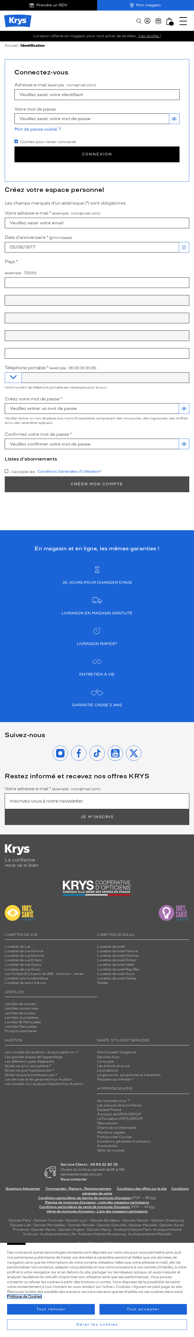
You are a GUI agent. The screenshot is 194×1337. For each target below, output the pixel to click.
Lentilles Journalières (21, 1018)
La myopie (105, 1061)
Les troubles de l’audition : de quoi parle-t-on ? (41, 1052)
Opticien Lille (20, 1225)
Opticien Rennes (81, 1225)
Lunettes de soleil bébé (115, 964)
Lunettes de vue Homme (24, 955)
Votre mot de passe (35, 109)
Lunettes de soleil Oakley (117, 978)
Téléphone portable (50, 368)
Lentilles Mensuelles (21, 1026)
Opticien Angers (71, 1229)
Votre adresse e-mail (52, 213)
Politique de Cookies (24, 1296)
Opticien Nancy (99, 1229)
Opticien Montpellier (49, 1225)
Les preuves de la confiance (119, 1105)
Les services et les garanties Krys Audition (39, 1079)
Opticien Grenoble (111, 1225)
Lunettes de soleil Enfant (117, 960)
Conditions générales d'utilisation (124, 1141)
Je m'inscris (97, 817)
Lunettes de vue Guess (23, 964)
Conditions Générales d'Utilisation (68, 471)
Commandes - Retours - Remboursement (78, 1189)
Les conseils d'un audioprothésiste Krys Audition (44, 1084)
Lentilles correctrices (21, 1008)
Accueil (11, 46)
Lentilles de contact (20, 1004)
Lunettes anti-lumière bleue (26, 978)
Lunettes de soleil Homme (118, 955)
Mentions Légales (111, 1132)
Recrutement (107, 1123)
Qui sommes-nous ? (113, 1101)
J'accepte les (53, 472)
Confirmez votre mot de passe (38, 434)
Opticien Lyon (76, 1220)
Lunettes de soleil (111, 947)
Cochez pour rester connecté (45, 142)
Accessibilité (107, 1146)
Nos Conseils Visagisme (116, 1052)
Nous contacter (74, 1179)
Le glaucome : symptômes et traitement (129, 1075)
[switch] (174, 118)
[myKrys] (147, 21)
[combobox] (97, 282)
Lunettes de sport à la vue (25, 983)
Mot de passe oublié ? (37, 129)
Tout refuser (51, 1309)
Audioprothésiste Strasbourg (102, 1234)
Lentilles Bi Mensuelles (23, 1022)
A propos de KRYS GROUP (119, 1114)
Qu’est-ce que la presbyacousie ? (31, 1075)
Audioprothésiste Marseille (149, 1234)
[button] (169, 21)
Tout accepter (143, 1309)
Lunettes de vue (17, 947)
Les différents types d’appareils (29, 1061)
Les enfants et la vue (113, 1066)
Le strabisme (107, 1070)
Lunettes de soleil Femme (117, 951)
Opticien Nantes (136, 1220)
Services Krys (108, 1057)
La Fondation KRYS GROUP (120, 1119)
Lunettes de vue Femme (24, 951)
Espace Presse (109, 1110)
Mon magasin (145, 5)
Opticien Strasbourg (167, 1220)
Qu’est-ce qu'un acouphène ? (28, 1066)
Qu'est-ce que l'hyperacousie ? (29, 1070)
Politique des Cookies (114, 1137)
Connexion (97, 154)
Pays (17, 262)
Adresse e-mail (55, 85)
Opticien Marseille (143, 1225)
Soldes (102, 983)
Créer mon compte (97, 484)
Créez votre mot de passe (33, 399)
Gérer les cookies (111, 1150)
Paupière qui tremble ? (115, 1079)
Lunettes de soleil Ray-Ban (118, 969)
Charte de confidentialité (116, 1128)
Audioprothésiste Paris (132, 1229)
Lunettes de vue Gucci (22, 969)
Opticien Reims (43, 1229)
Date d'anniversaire (38, 237)
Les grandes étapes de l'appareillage (33, 1057)
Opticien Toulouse (48, 1220)
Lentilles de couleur (20, 1013)
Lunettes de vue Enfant (23, 960)
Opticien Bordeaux (105, 1220)
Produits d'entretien (21, 1031)
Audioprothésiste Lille (58, 1234)
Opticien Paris (19, 1220)
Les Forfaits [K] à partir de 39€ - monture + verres (44, 974)
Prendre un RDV (48, 5)
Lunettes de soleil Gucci (116, 974)
